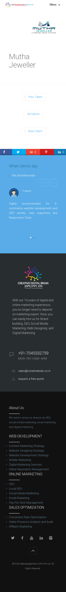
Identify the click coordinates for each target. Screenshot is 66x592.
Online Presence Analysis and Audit (31, 522)
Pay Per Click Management (26, 502)
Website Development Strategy (29, 455)
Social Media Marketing (24, 493)
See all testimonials (23, 175)
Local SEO (15, 488)
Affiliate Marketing (20, 526)
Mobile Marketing (20, 460)
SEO (11, 484)
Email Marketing (19, 498)
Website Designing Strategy (26, 450)
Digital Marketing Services (25, 464)
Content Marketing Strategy (26, 446)
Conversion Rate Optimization (27, 517)
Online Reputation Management (29, 469)
